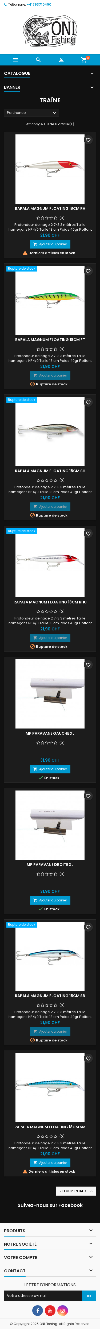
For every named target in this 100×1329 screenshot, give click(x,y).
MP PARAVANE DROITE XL (50, 864)
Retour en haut (76, 1191)
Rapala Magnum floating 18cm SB (50, 995)
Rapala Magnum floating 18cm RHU (50, 602)
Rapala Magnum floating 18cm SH (50, 471)
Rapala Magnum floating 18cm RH (50, 208)
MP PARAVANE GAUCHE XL (50, 733)
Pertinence (32, 113)
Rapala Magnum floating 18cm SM (50, 1127)
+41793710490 (39, 4)
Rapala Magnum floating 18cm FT (50, 339)
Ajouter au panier (50, 244)
